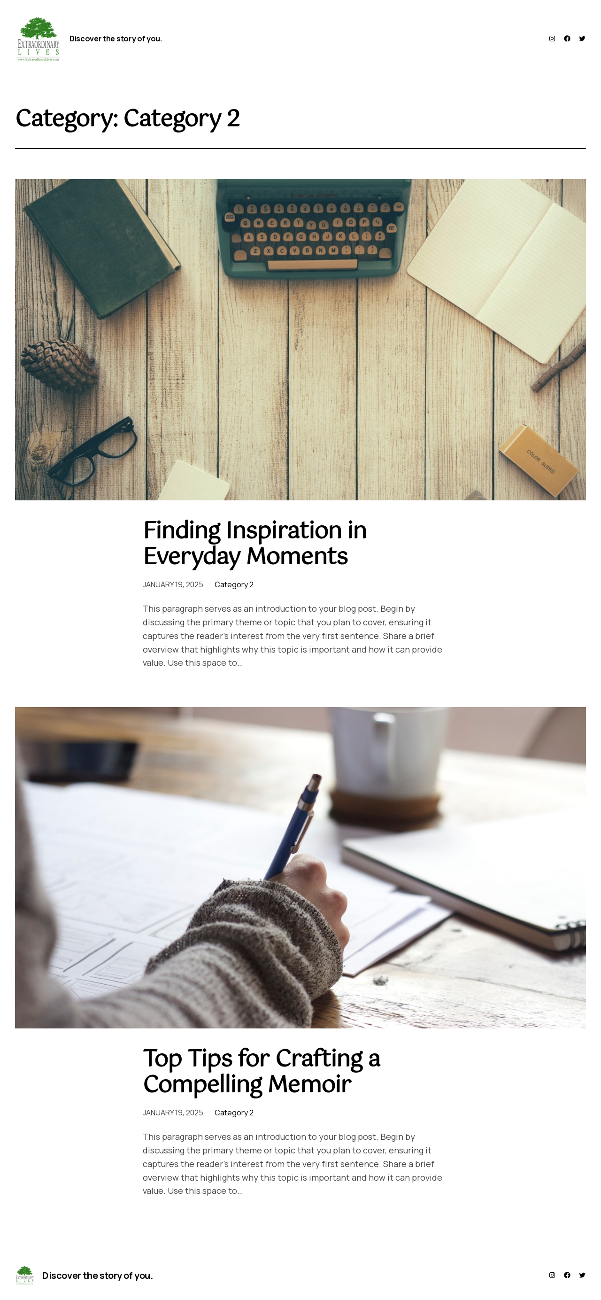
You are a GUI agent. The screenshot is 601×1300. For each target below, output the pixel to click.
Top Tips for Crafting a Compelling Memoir (261, 1073)
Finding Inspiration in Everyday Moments (254, 545)
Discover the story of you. (115, 38)
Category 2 (234, 584)
